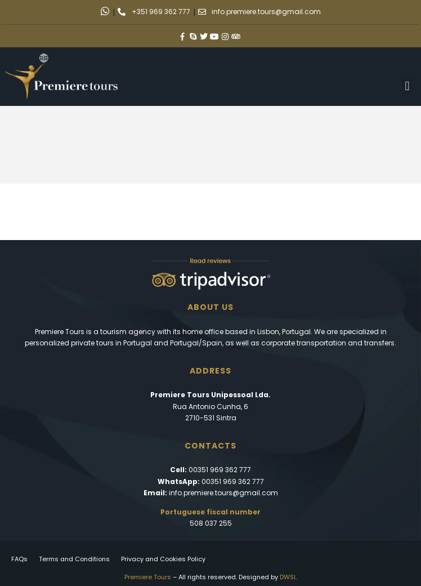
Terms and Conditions (74, 558)
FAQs (19, 558)
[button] (407, 86)
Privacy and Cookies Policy (163, 558)
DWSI (287, 576)
